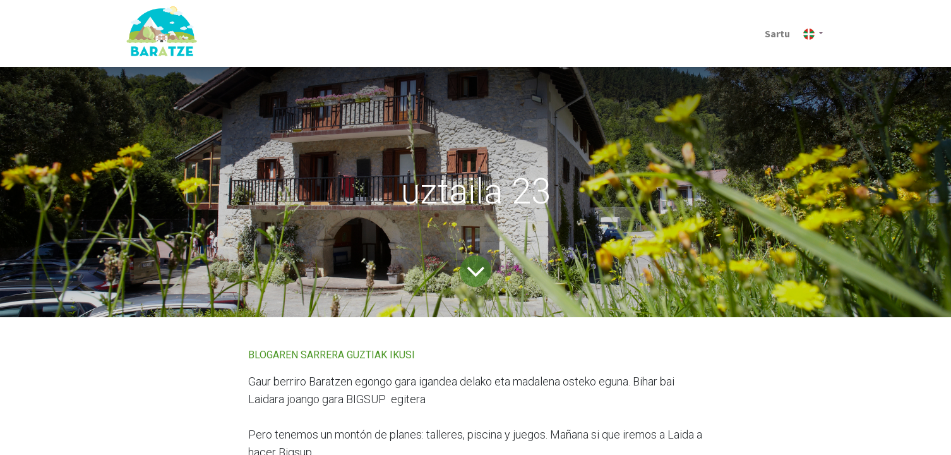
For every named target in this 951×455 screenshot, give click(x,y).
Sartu (777, 33)
